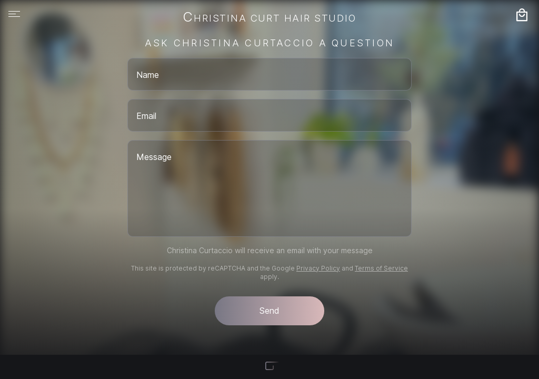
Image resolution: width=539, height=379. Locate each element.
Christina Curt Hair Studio (269, 18)
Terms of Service (381, 268)
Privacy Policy (318, 268)
